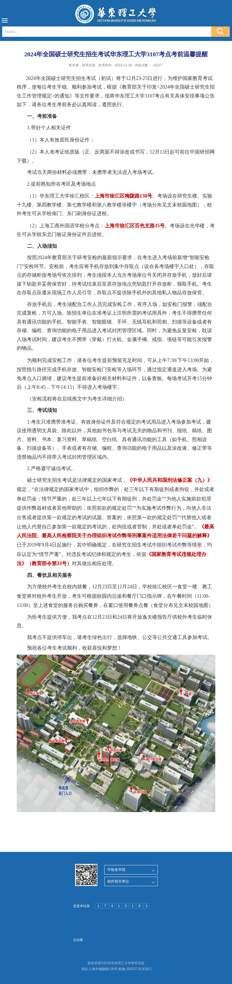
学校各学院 (116, 870)
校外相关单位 (118, 881)
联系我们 (145, 969)
